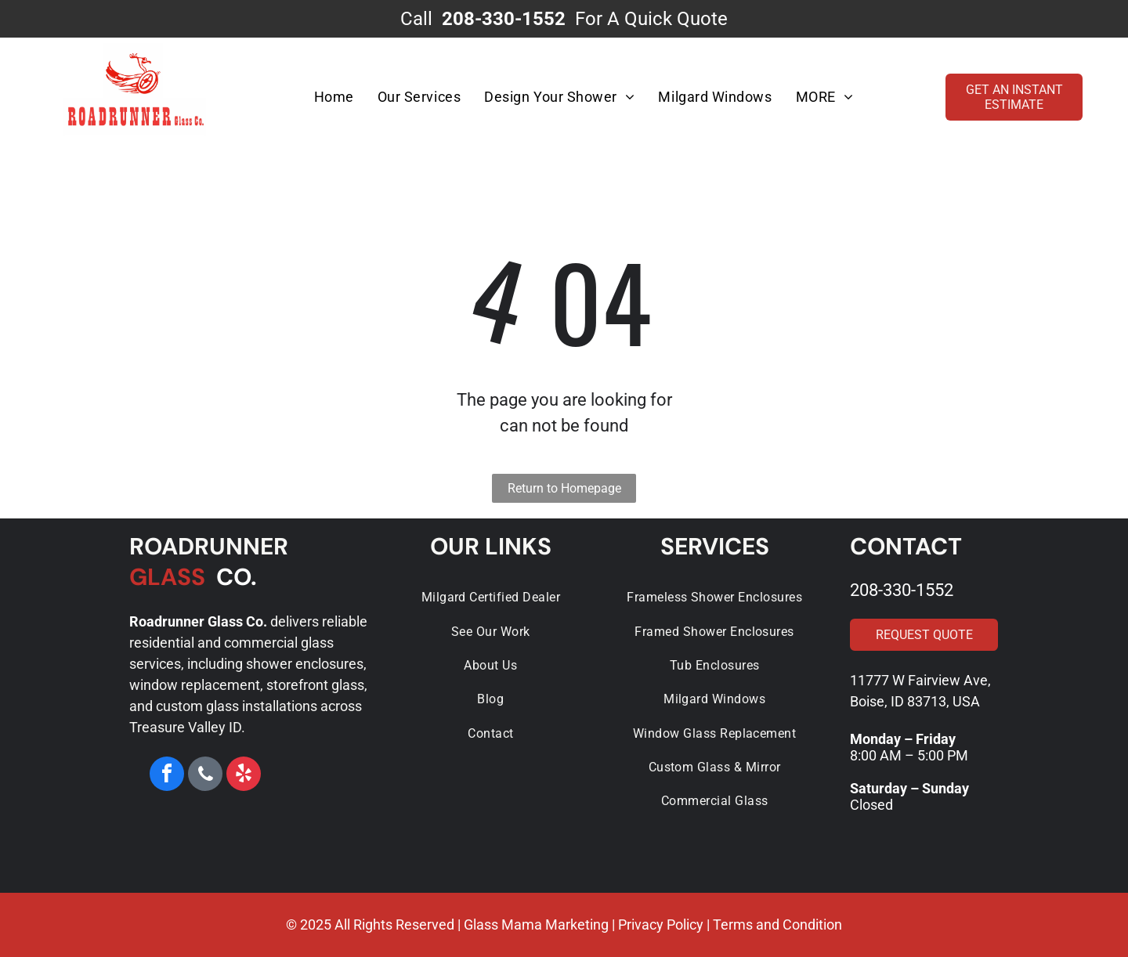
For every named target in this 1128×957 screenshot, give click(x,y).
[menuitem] (333, 96)
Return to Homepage (564, 488)
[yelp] (243, 776)
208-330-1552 (901, 590)
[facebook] (167, 776)
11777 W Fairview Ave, (920, 680)
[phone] (205, 776)
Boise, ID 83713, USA (915, 701)
